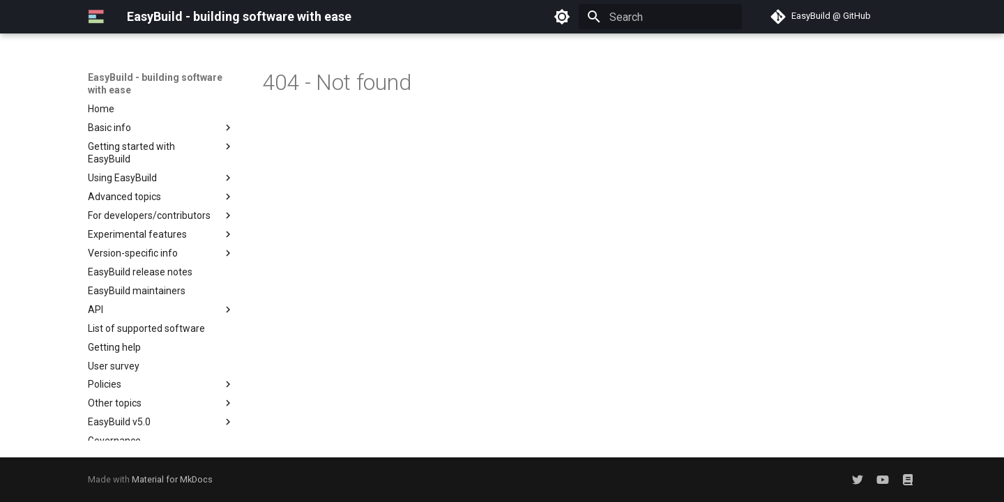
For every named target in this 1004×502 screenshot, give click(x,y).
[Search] (660, 16)
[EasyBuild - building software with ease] (96, 17)
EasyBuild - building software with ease (155, 84)
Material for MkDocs (172, 479)
